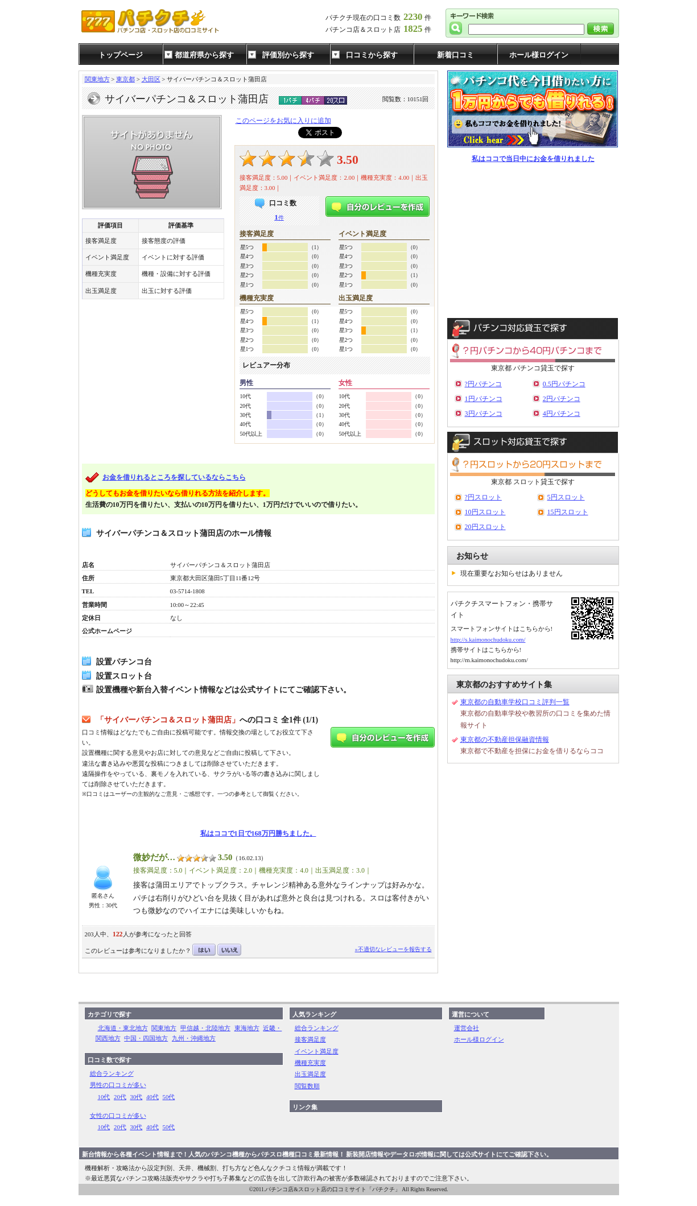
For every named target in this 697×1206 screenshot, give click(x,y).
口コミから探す (372, 55)
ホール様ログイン (538, 55)
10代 (104, 1096)
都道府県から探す (204, 55)
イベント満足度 (317, 1051)
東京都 (125, 79)
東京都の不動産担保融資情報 (504, 740)
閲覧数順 (307, 1086)
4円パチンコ (561, 414)
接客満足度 (310, 1039)
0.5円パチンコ (564, 384)
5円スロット (566, 497)
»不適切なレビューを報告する (393, 949)
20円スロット (485, 527)
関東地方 (97, 79)
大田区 (151, 79)
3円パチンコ (483, 414)
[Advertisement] (533, 241)
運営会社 (466, 1028)
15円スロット (567, 512)
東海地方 (246, 1028)
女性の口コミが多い (118, 1115)
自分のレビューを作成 (377, 206)
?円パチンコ (483, 384)
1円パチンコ (483, 399)
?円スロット (483, 497)
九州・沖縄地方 (194, 1038)
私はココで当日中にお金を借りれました (533, 159)
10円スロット (485, 512)
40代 (152, 1096)
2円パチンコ (561, 399)
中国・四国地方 (146, 1038)
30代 (136, 1096)
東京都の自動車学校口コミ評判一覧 (515, 702)
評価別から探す (288, 55)
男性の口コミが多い (118, 1084)
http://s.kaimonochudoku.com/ (488, 639)
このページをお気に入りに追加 (283, 121)
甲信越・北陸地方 (205, 1028)
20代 (120, 1096)
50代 (169, 1096)
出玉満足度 (310, 1074)
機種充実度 (310, 1062)
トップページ (120, 55)
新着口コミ (455, 55)
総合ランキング (112, 1073)
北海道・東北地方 (123, 1028)
